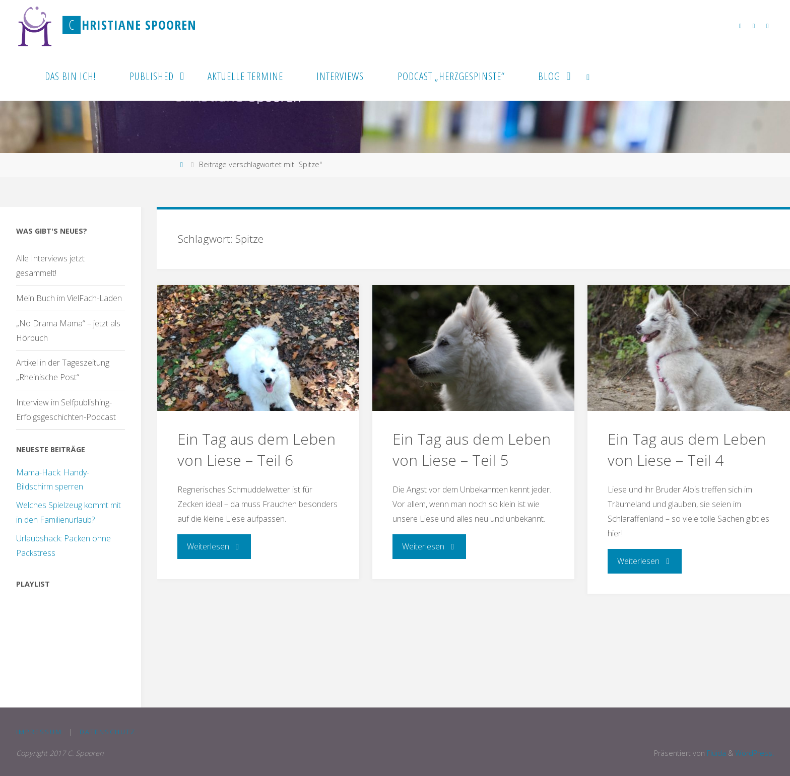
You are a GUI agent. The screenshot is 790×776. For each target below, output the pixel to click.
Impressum (39, 731)
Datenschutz (108, 731)
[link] (588, 75)
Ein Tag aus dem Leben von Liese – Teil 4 (687, 449)
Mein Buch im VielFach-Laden (69, 298)
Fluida (715, 753)
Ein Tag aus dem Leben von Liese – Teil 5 (471, 449)
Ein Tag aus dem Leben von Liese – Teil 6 (256, 449)
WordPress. (754, 753)
